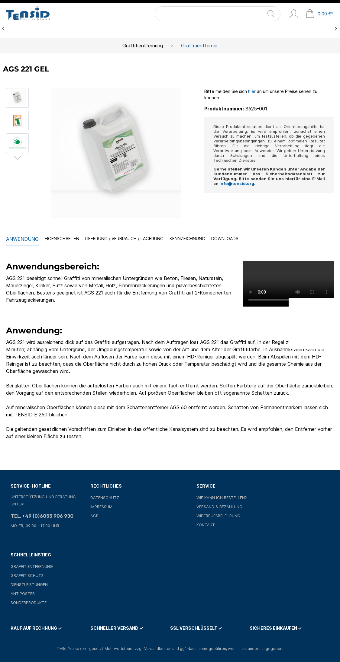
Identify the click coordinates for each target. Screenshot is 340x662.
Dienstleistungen (29, 584)
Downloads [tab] (224, 238)
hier (252, 91)
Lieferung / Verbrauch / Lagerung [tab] (124, 238)
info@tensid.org (236, 183)
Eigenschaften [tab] (62, 238)
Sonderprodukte (29, 602)
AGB (94, 515)
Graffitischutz (27, 575)
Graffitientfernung (32, 566)
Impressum (101, 506)
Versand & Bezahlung (219, 506)
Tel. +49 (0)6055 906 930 (42, 516)
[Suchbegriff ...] (219, 13)
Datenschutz (104, 497)
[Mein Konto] (293, 14)
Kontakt (205, 524)
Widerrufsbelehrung (218, 515)
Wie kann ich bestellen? (221, 497)
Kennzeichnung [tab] (187, 238)
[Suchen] (274, 13)
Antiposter (23, 593)
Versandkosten (157, 648)
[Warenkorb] (319, 14)
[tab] (22, 239)
